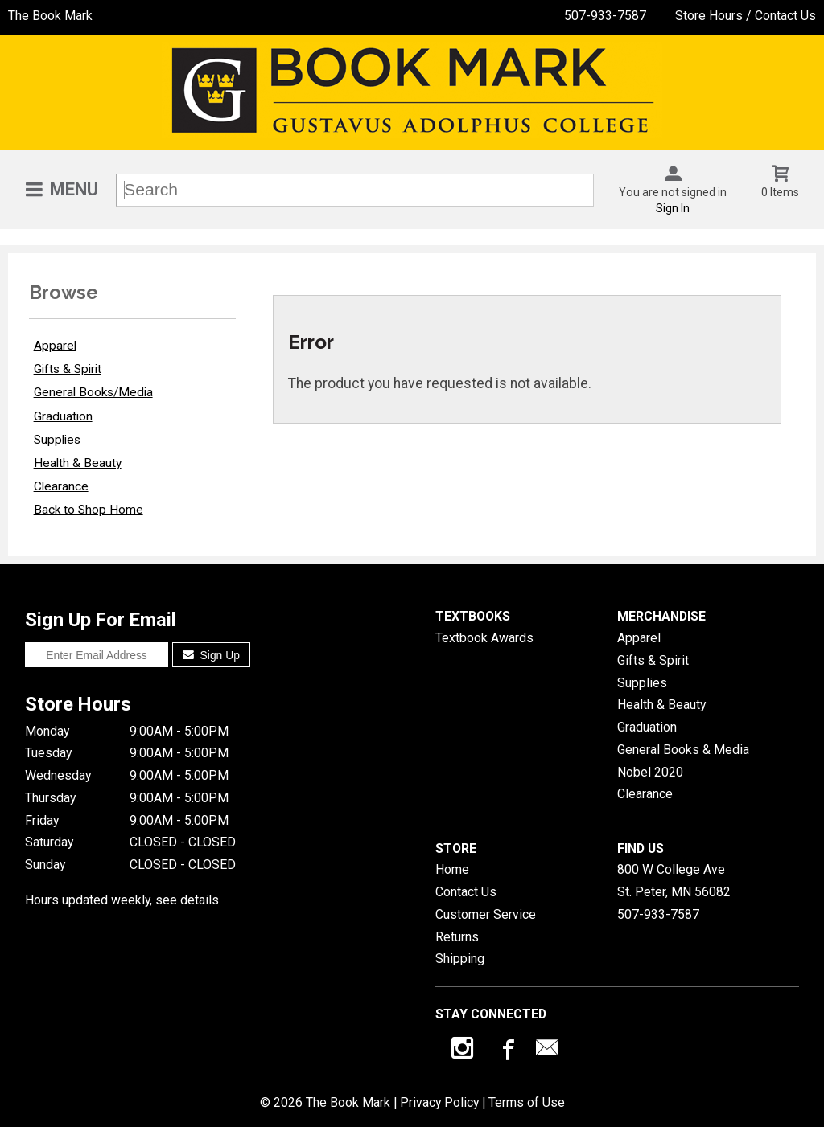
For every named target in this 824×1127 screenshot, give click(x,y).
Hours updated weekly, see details (122, 900)
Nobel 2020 (650, 772)
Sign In (673, 208)
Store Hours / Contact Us (745, 15)
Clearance (61, 486)
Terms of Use (526, 1102)
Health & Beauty (78, 463)
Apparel (55, 345)
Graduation (63, 416)
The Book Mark (50, 15)
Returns (457, 937)
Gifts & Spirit (67, 369)
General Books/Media (93, 392)
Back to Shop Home (88, 509)
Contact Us (465, 892)
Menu (74, 189)
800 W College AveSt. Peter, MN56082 (674, 881)
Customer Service (485, 914)
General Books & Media (683, 749)
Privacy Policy (439, 1102)
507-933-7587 (605, 15)
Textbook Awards (484, 637)
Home (452, 869)
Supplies (57, 439)
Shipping (459, 958)
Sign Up (211, 655)
